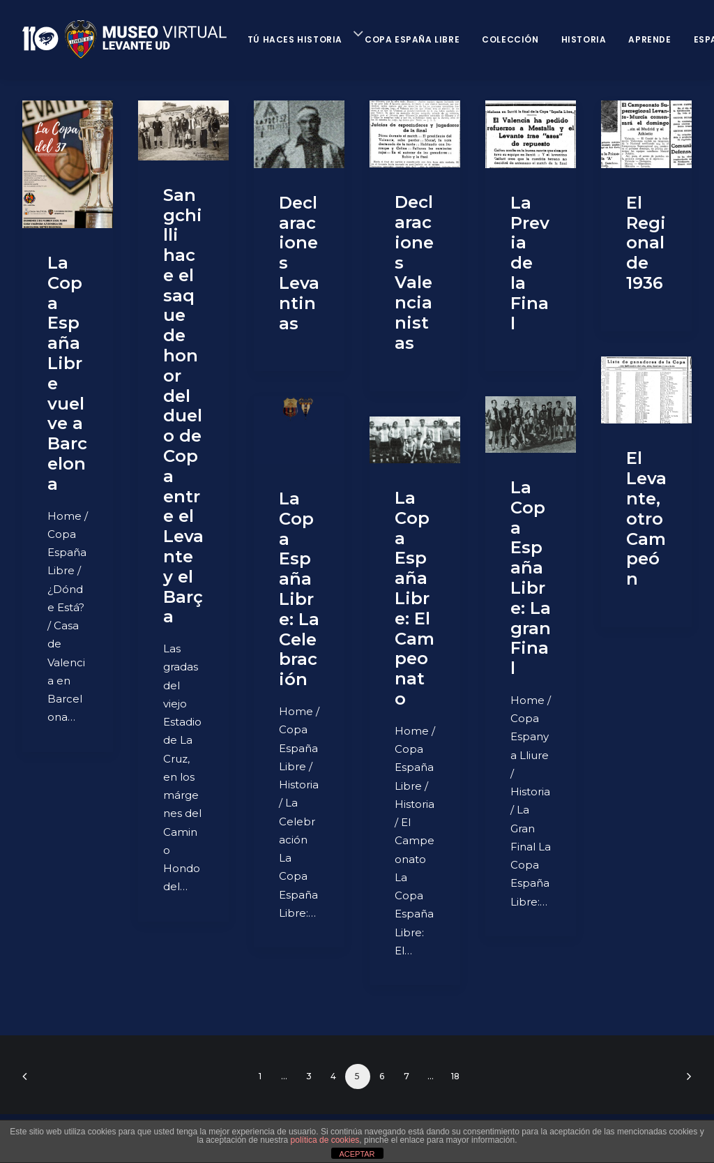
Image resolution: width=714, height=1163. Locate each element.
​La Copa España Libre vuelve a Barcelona (67, 373)
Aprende (649, 39)
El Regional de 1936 (646, 243)
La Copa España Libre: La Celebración (299, 588)
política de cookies (325, 1140)
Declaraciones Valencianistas (414, 272)
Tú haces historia (295, 39)
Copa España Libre (412, 39)
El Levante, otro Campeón (646, 518)
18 (455, 1076)
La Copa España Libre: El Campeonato (414, 598)
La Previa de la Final (529, 263)
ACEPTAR (356, 1154)
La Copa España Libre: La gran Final (530, 577)
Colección (510, 39)
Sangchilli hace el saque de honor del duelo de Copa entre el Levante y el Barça (183, 406)
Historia (584, 39)
